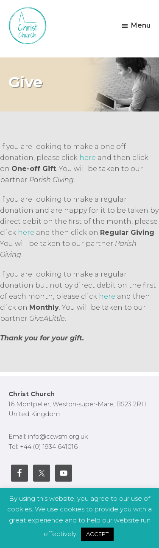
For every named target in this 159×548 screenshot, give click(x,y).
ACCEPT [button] (97, 534)
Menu (141, 25)
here (88, 158)
